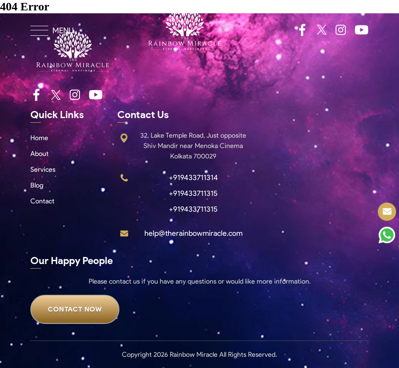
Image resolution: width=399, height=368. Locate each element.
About (39, 154)
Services (42, 169)
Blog (36, 185)
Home (39, 138)
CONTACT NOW (75, 309)
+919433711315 (193, 193)
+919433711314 (193, 177)
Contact (42, 201)
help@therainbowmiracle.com (193, 233)
